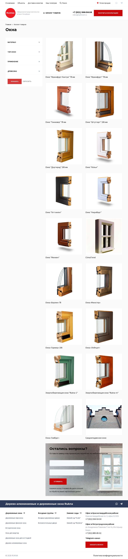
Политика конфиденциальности (107, 555)
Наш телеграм (51, 3)
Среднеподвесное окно (96, 438)
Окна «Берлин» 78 (53, 302)
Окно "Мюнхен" (52, 257)
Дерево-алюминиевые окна (16, 543)
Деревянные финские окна (16, 523)
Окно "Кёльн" (92, 167)
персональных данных (73, 492)
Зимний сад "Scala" (73, 518)
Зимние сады (73, 513)
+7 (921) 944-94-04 (82, 12)
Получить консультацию (108, 13)
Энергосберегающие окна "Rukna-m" (102, 393)
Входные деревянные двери (49, 518)
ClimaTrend (91, 257)
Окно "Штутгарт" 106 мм (97, 122)
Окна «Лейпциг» (93, 348)
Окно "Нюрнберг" (94, 212)
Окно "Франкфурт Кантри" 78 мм (60, 77)
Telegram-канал (93, 538)
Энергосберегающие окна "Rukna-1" (62, 393)
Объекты (21, 3)
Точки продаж (103, 3)
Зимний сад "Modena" (74, 523)
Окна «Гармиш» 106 (54, 348)
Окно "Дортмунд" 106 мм (57, 167)
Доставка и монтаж (35, 3)
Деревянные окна (14, 513)
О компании (10, 3)
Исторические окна (13, 528)
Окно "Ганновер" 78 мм (56, 122)
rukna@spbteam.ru (80, 15)
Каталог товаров (51, 13)
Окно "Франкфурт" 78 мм (97, 77)
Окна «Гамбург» (52, 438)
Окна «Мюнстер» (93, 302)
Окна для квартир (12, 533)
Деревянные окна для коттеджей (18, 538)
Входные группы (46, 513)
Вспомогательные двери (47, 523)
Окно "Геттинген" (53, 212)
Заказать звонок (96, 545)
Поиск (63, 3)
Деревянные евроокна (14, 518)
